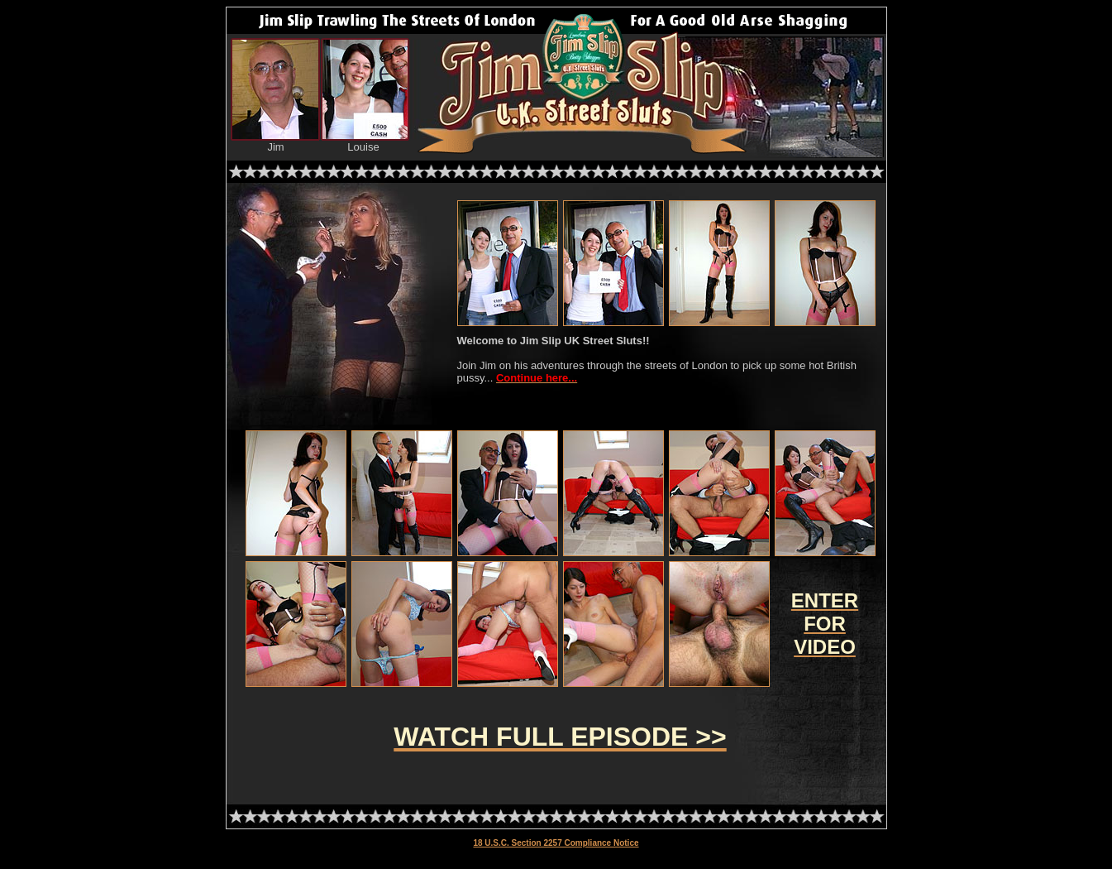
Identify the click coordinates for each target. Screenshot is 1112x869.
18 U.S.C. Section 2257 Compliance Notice (555, 842)
